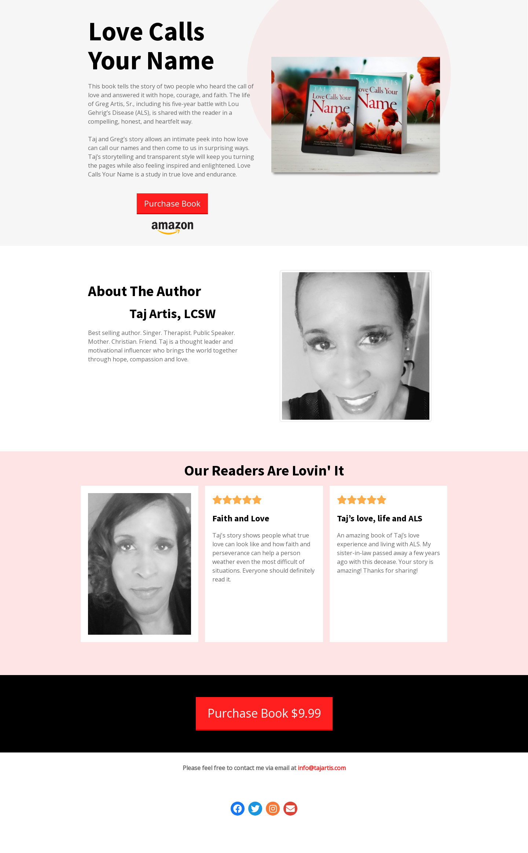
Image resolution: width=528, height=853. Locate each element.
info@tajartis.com (322, 768)
